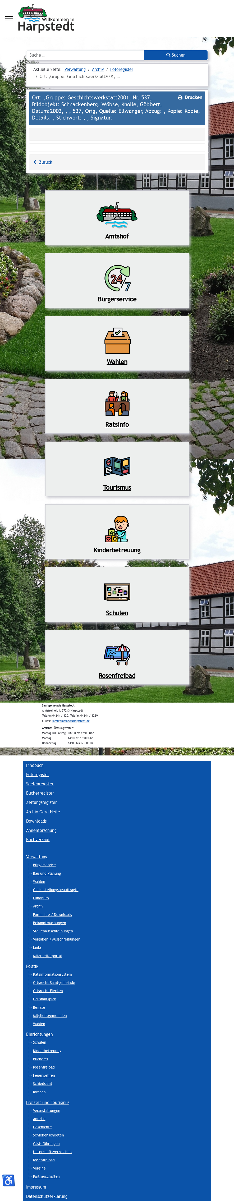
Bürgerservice (44, 865)
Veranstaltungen (46, 1110)
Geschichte (42, 1127)
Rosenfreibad (44, 1067)
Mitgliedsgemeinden (50, 1015)
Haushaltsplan (44, 999)
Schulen (39, 1042)
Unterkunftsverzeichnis (52, 1151)
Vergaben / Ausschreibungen (56, 939)
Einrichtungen (39, 1034)
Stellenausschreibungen (53, 931)
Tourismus (117, 487)
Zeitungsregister (41, 802)
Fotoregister (37, 774)
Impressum (36, 1187)
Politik (32, 966)
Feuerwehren (44, 1075)
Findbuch (35, 765)
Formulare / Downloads (52, 914)
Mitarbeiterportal (47, 956)
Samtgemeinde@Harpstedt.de (71, 721)
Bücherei (40, 1059)
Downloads (36, 821)
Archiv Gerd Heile (43, 812)
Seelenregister (40, 784)
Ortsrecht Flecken (48, 990)
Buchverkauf (38, 839)
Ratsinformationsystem (52, 974)
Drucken (189, 97)
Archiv (38, 906)
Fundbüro (41, 898)
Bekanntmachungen (49, 922)
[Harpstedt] (117, 18)
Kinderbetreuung (47, 1050)
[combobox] (85, 55)
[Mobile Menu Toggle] (9, 18)
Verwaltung (36, 857)
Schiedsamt (42, 1083)
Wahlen (39, 881)
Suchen (176, 55)
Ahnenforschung (41, 830)
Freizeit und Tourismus (47, 1102)
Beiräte (39, 1007)
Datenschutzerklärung (46, 1196)
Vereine (39, 1168)
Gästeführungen (46, 1143)
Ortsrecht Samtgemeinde (54, 982)
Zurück (42, 162)
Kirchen (39, 1092)
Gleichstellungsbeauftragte (56, 889)
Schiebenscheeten (48, 1135)
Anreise (39, 1118)
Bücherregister (40, 793)
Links (37, 947)
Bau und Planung (47, 873)
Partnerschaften (46, 1176)
